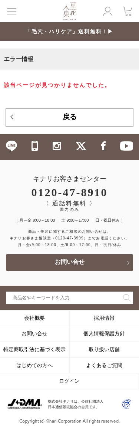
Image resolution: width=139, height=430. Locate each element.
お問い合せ (70, 262)
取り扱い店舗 (104, 349)
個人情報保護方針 (104, 333)
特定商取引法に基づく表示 (34, 349)
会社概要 (34, 318)
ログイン (69, 381)
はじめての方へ (34, 365)
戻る (70, 117)
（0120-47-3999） (69, 238)
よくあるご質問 (104, 365)
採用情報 (104, 318)
